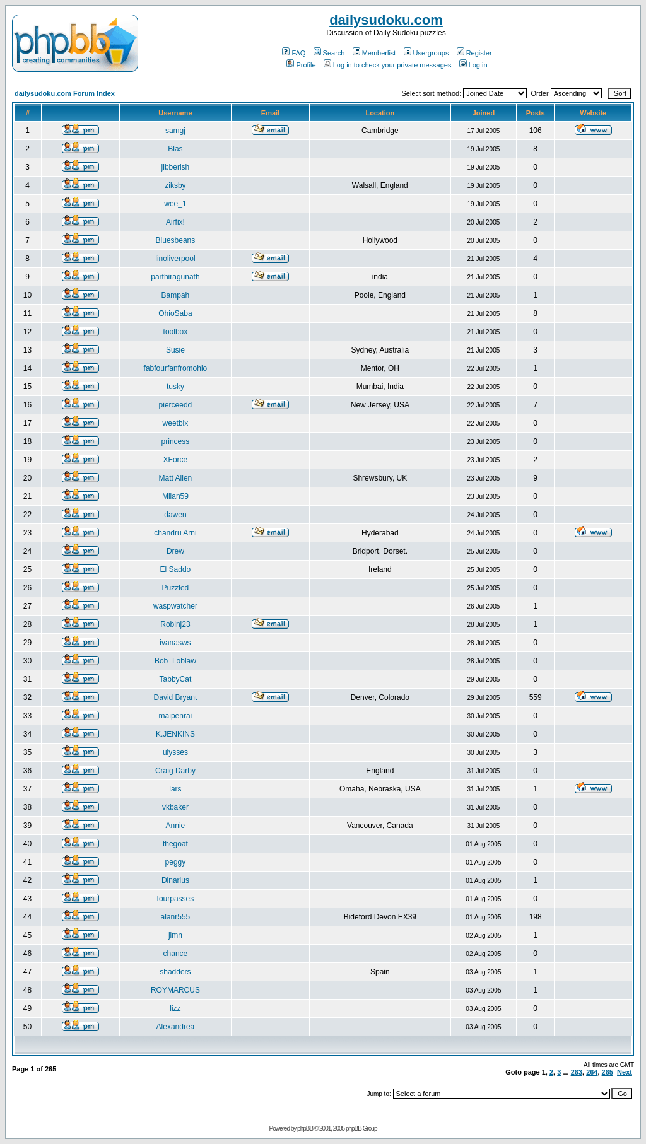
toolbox (175, 331)
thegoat (175, 843)
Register (474, 53)
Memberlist (374, 53)
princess (176, 441)
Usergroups (426, 53)
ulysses (175, 752)
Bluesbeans (176, 240)
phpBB (305, 1128)
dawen (175, 514)
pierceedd (175, 404)
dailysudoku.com (386, 20)
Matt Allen (175, 478)
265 (607, 1072)
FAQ (293, 53)
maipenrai (175, 715)
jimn (175, 935)
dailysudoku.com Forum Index (65, 93)
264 (591, 1072)
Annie (175, 825)
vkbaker (175, 807)
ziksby (175, 185)
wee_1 (175, 203)
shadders (175, 971)
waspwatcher (175, 606)
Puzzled (175, 587)
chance (175, 953)
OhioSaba (175, 313)
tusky (175, 386)
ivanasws (175, 642)
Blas (175, 148)
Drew (175, 551)
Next (624, 1072)
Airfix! (175, 222)
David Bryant (175, 697)
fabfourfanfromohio (176, 368)
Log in (473, 65)
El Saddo (175, 569)
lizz (175, 1008)
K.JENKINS (175, 734)
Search (329, 53)
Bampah (176, 295)
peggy (175, 862)
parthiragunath (175, 276)
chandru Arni (175, 532)
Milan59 (175, 496)
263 (576, 1072)
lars (175, 789)
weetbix (176, 423)
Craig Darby (175, 770)
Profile (300, 65)
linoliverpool (175, 258)
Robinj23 (175, 624)
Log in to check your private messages (388, 65)
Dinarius (175, 880)
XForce (175, 459)
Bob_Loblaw (175, 661)
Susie (175, 350)
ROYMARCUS (175, 990)
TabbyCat (176, 679)
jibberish (176, 167)
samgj (175, 130)
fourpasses (175, 898)
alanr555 (176, 917)
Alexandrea (175, 1026)
